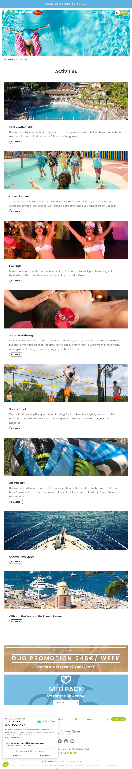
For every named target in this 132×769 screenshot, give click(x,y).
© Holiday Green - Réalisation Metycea (104, 765)
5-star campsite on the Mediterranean (72, 765)
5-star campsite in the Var (13, 765)
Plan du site (59, 761)
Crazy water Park (20, 127)
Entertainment (19, 196)
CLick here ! (81, 4)
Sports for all (17, 409)
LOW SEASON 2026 (66, 650)
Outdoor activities (21, 557)
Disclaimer (47, 761)
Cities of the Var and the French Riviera (35, 616)
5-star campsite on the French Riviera (40, 765)
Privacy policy (74, 761)
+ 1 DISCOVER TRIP (66, 703)
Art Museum (17, 483)
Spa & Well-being (21, 335)
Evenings (15, 266)
